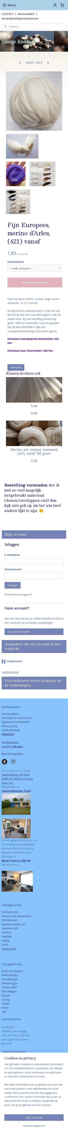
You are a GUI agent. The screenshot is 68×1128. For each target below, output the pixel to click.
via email (19, 1051)
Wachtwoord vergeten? (18, 594)
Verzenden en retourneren (17, 718)
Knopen (6, 995)
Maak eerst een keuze (35, 282)
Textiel (5, 1003)
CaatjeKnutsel (12, 661)
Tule (34, 406)
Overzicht (15, 367)
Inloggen (12, 585)
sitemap (34, 1115)
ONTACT (8, 1051)
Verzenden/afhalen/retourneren (20, 18)
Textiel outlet (9, 987)
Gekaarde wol (10, 928)
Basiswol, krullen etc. (14, 924)
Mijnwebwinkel (41, 1121)
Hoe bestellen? (26, 14)
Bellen (5, 975)
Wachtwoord (13, 569)
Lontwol (6, 932)
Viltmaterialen (10, 920)
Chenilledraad (9, 979)
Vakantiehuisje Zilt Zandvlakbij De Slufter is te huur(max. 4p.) (17, 779)
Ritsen (5, 1007)
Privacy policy (9, 726)
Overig (5, 999)
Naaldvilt (7, 936)
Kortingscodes (10, 912)
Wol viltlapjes (9, 991)
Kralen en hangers (12, 971)
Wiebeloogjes (10, 983)
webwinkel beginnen (56, 1115)
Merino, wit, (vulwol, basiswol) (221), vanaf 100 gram (34, 451)
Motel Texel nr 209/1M (16, 860)
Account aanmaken (18, 631)
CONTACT (8, 14)
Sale (4, 1012)
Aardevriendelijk (11, 730)
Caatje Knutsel (10, 672)
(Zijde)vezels (9, 948)
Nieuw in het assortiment (16, 916)
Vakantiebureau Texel (16, 791)
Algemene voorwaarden (16, 722)
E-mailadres (12, 555)
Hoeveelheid (15, 262)
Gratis (5, 944)
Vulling (5, 940)
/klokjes (13, 975)
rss (42, 1115)
